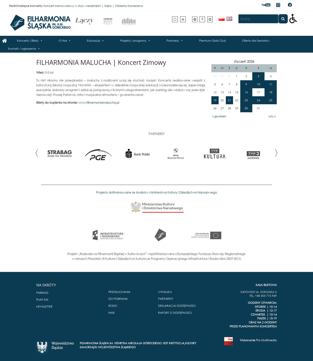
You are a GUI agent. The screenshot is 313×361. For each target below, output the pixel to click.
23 (246, 100)
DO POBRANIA (118, 299)
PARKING (42, 293)
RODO (112, 306)
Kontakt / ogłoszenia (22, 48)
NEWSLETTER (44, 306)
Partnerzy (173, 40)
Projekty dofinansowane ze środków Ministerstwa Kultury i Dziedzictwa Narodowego (156, 192)
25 (270, 100)
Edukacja (93, 40)
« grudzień (219, 116)
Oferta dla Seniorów (256, 40)
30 (246, 108)
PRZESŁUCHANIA (119, 292)
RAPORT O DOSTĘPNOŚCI (175, 313)
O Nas (63, 40)
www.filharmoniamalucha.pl (99, 102)
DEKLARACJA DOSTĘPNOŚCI (177, 306)
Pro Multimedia (266, 340)
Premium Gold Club (212, 40)
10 (258, 84)
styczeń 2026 (244, 61)
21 (229, 100)
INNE (111, 313)
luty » (272, 116)
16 (246, 92)
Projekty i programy (133, 40)
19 (215, 100)
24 (258, 100)
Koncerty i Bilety (28, 40)
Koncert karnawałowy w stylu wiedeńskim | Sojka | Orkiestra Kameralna (93, 6)
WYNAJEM (165, 292)
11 (270, 84)
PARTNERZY (165, 299)
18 (270, 92)
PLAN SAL (42, 299)
